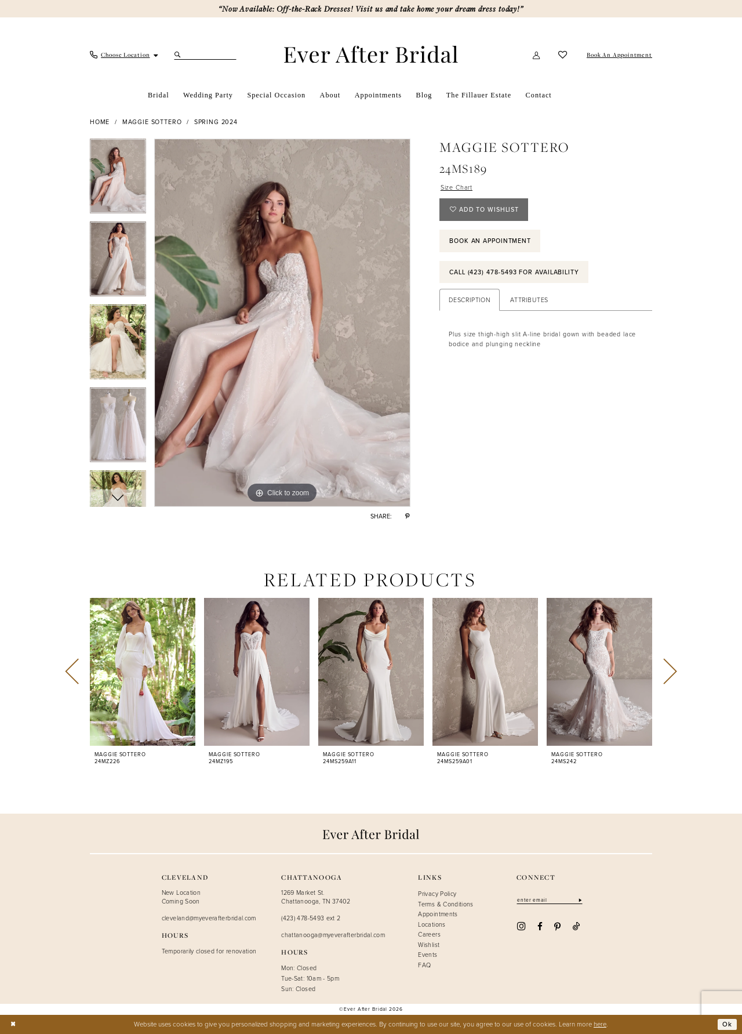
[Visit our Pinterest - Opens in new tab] (557, 926)
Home (100, 121)
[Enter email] (550, 899)
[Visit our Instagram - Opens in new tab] (521, 926)
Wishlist (428, 944)
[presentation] (142, 672)
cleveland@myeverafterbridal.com (209, 917)
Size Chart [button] (456, 187)
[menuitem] (124, 54)
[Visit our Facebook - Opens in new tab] (540, 926)
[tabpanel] (118, 180)
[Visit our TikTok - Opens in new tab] (576, 926)
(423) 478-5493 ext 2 (310, 917)
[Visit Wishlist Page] (563, 55)
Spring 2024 (216, 121)
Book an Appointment (490, 240)
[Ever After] (371, 54)
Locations (431, 924)
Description (469, 299)
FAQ (424, 964)
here (600, 1024)
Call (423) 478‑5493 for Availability (514, 272)
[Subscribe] (579, 899)
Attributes (529, 299)
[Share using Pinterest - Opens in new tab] (407, 516)
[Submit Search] (179, 55)
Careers (429, 934)
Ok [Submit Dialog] (727, 1024)
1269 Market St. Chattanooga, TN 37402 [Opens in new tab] (316, 896)
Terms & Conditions (445, 903)
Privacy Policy (437, 893)
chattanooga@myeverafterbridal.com (333, 934)
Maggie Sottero (152, 121)
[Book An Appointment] (618, 55)
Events (427, 954)
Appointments (437, 913)
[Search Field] (205, 55)
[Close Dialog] (12, 1024)
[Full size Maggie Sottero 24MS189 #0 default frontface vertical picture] (282, 323)
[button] (537, 55)
